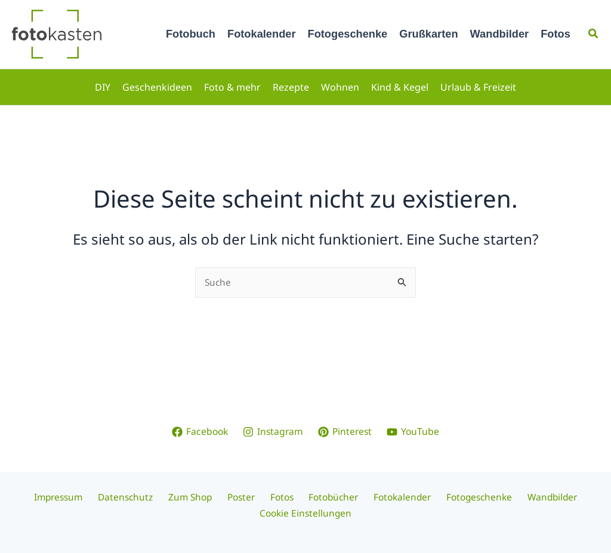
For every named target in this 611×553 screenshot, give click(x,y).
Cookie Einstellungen (305, 513)
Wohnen (340, 87)
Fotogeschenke (348, 33)
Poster (244, 496)
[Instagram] (272, 431)
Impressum (71, 496)
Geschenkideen (157, 87)
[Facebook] (198, 431)
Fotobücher (329, 496)
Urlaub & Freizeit (478, 87)
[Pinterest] (346, 431)
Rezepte (291, 87)
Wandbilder (499, 33)
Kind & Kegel (399, 87)
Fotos (555, 33)
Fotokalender (261, 33)
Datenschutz (135, 496)
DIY (102, 87)
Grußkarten (428, 33)
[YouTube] (415, 431)
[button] (593, 34)
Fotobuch (190, 33)
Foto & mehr (232, 87)
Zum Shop (197, 496)
